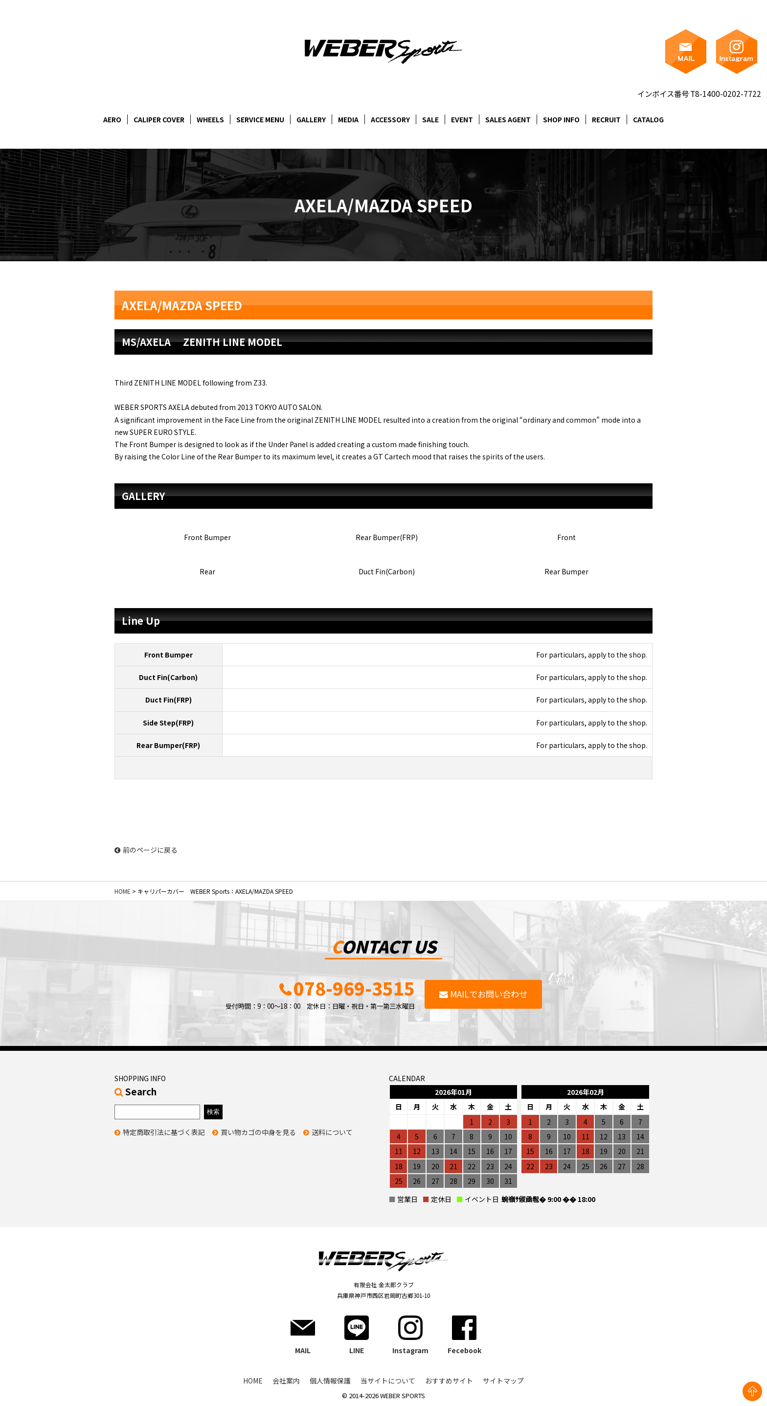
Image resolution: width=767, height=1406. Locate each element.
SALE (430, 119)
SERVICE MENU (260, 119)
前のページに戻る (146, 850)
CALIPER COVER (159, 119)
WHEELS (210, 119)
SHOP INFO (561, 119)
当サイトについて (388, 1380)
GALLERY (311, 119)
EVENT (462, 119)
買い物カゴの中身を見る (258, 1132)
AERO (112, 119)
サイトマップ (503, 1380)
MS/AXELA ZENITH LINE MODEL (202, 342)
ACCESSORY (390, 119)
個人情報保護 (330, 1380)
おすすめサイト (449, 1380)
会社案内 (286, 1380)
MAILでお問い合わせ (488, 994)
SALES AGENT (508, 119)
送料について (332, 1132)
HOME (122, 891)
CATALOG (648, 119)
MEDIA (348, 119)
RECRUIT (606, 119)
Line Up (141, 620)
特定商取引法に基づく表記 (164, 1132)
